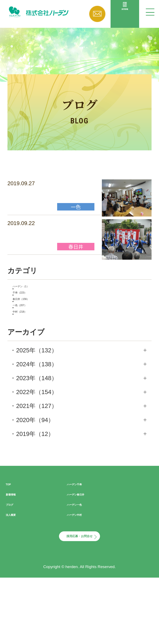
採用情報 (125, 22)
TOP (12, 532)
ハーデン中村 (85, 562)
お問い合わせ (97, 14)
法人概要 (18, 562)
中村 (33, 357)
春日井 (36, 334)
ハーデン (36, 312)
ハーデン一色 (85, 552)
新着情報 (18, 542)
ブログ (15, 552)
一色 (33, 346)
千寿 (33, 323)
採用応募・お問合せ (79, 591)
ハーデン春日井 (88, 542)
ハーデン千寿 (85, 532)
